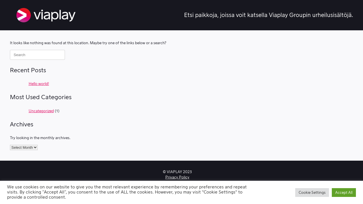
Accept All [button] (344, 192)
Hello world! (39, 84)
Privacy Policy (177, 177)
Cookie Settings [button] (312, 192)
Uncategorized (41, 111)
